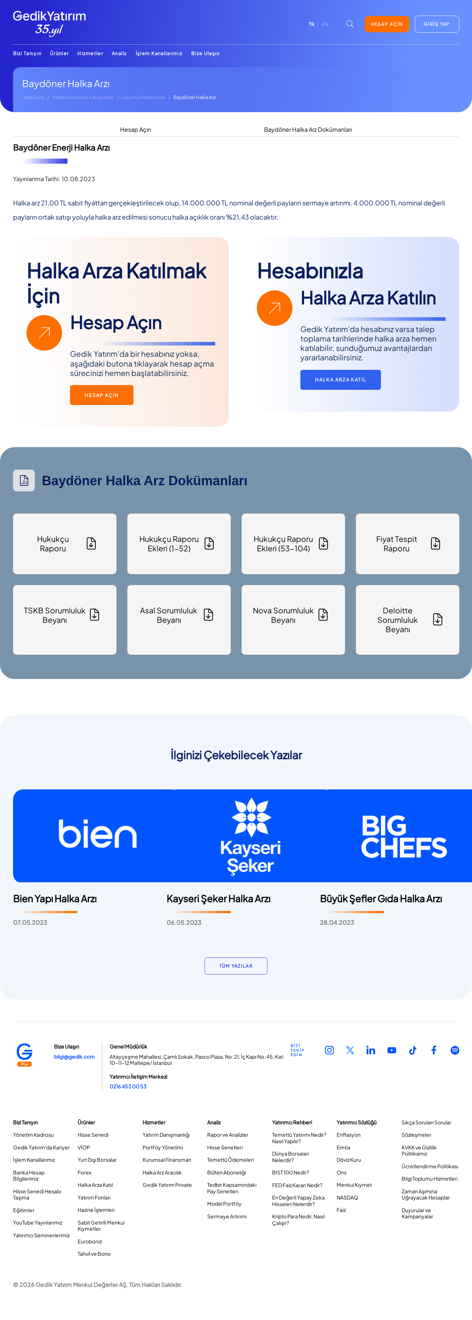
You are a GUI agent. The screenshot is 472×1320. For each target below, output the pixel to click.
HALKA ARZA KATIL (340, 380)
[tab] (135, 130)
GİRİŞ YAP (437, 24)
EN (325, 24)
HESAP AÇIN (387, 24)
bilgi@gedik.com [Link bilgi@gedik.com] (74, 1056)
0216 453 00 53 (128, 1086)
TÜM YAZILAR (236, 966)
